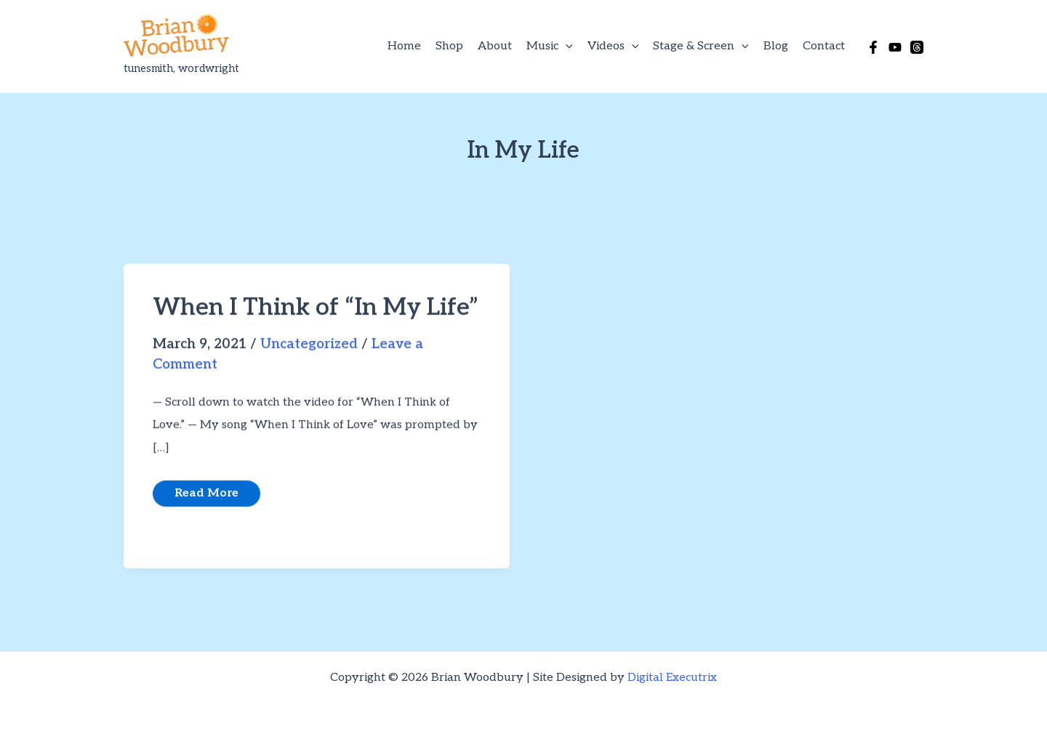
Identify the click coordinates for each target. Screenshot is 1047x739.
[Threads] (916, 47)
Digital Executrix (672, 678)
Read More (206, 498)
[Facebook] (873, 47)
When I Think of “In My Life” (315, 310)
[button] (565, 46)
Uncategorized (309, 347)
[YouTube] (895, 47)
